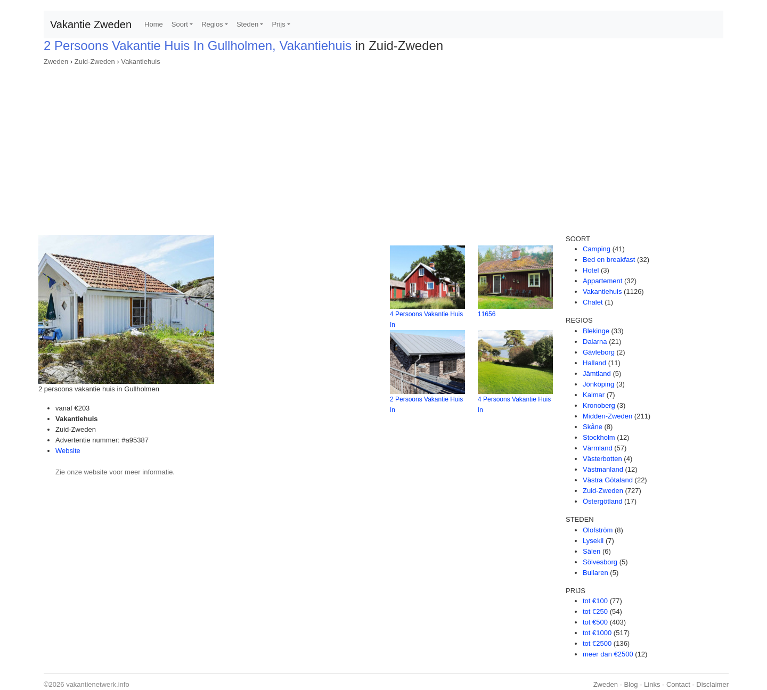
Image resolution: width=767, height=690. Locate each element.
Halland (594, 363)
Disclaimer (712, 684)
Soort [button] (180, 24)
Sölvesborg (600, 562)
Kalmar (594, 395)
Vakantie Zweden (91, 24)
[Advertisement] (383, 146)
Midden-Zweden (607, 416)
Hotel (591, 270)
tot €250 (595, 611)
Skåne (592, 427)
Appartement (602, 281)
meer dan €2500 (608, 654)
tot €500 (595, 622)
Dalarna (595, 342)
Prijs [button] (278, 24)
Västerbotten (602, 459)
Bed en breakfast (609, 260)
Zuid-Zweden (95, 61)
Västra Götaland (608, 480)
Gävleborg (599, 352)
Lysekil (593, 541)
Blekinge (596, 331)
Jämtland (597, 373)
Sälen (591, 551)
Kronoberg (599, 405)
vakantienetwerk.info (97, 684)
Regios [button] (212, 24)
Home (153, 24)
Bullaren (595, 573)
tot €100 (595, 601)
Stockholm (599, 437)
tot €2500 (597, 643)
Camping (596, 249)
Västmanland (603, 469)
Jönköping (598, 384)
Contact (678, 684)
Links (652, 684)
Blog (631, 684)
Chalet (593, 302)
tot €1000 (597, 633)
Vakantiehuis (140, 61)
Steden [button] (247, 24)
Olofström (598, 530)
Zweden (56, 61)
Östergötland (602, 501)
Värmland (598, 448)
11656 (486, 314)
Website (67, 451)
